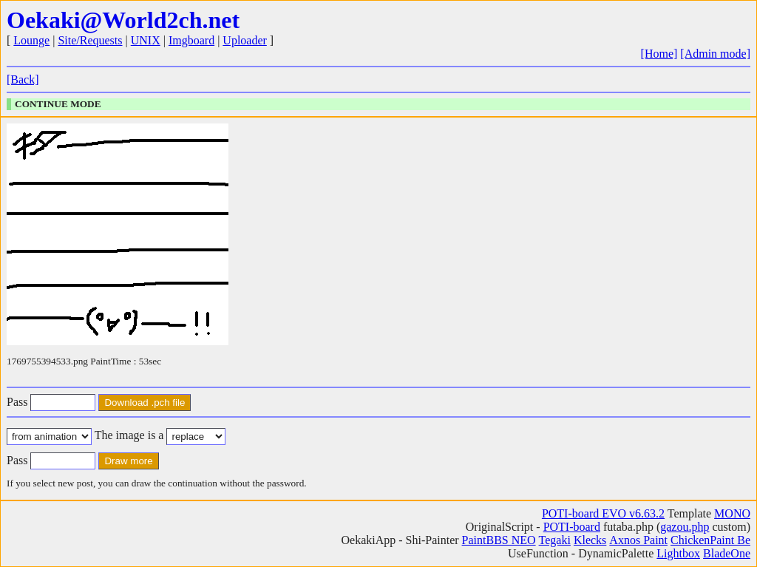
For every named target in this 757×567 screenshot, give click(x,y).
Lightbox (678, 553)
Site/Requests (90, 40)
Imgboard (191, 40)
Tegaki (555, 540)
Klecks (590, 540)
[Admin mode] (715, 53)
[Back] (23, 79)
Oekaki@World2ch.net (123, 20)
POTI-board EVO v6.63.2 (603, 513)
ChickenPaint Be (710, 540)
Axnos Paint (638, 540)
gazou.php (684, 526)
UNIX (145, 40)
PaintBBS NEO (499, 540)
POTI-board (571, 526)
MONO (732, 513)
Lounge (31, 40)
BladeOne (726, 553)
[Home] (659, 53)
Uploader (245, 40)
